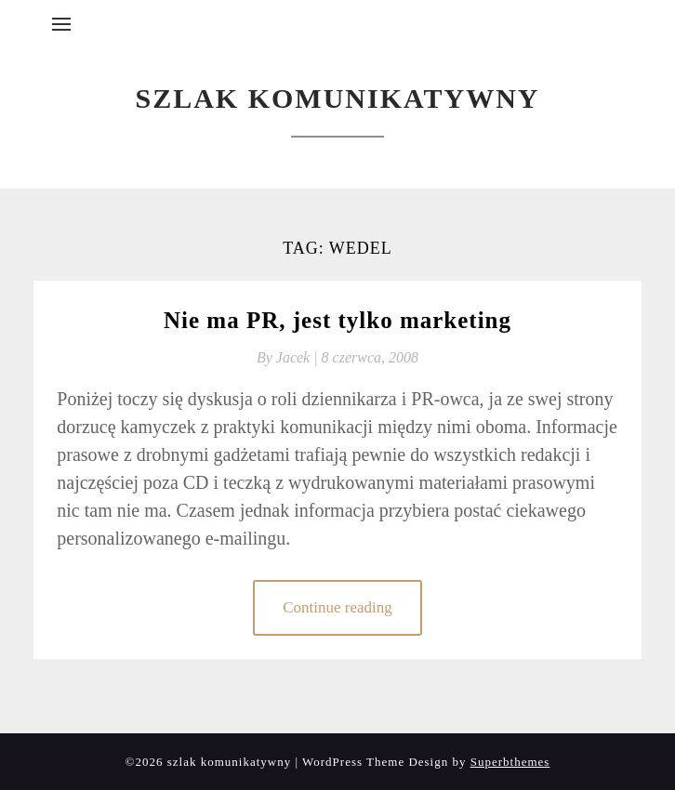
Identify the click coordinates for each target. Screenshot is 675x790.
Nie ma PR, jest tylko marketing (337, 320)
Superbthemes (510, 762)
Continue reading (337, 607)
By (289, 357)
